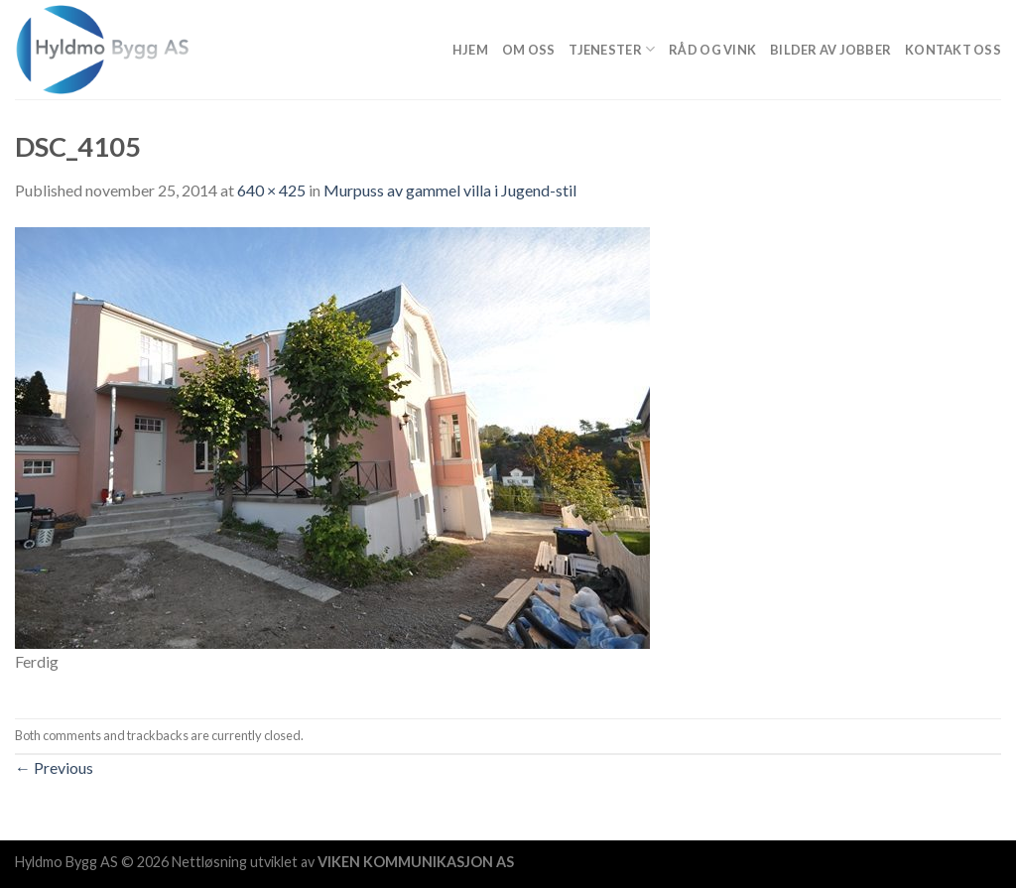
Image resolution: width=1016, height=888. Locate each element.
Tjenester (612, 49)
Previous (54, 767)
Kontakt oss (953, 50)
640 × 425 (271, 190)
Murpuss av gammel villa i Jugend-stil (449, 190)
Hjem (470, 50)
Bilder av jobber (830, 50)
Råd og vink (712, 50)
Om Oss (529, 50)
